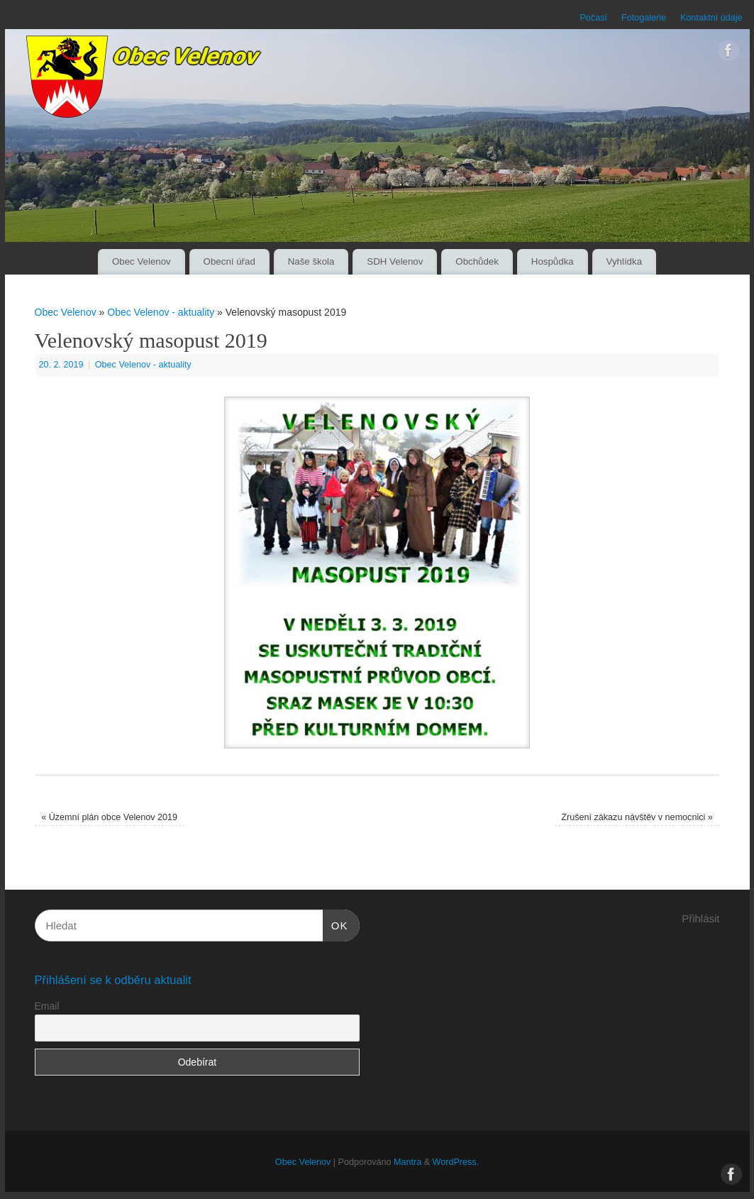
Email (47, 1006)
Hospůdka (552, 261)
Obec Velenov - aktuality (160, 312)
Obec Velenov (141, 261)
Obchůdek (477, 261)
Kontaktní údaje (711, 18)
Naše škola (311, 261)
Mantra (407, 1162)
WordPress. (456, 1162)
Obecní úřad (229, 261)
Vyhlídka (624, 261)
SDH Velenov (395, 261)
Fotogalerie (643, 18)
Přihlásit (700, 918)
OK (335, 924)
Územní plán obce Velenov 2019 (109, 817)
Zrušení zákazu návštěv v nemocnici (637, 817)
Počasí (593, 18)
